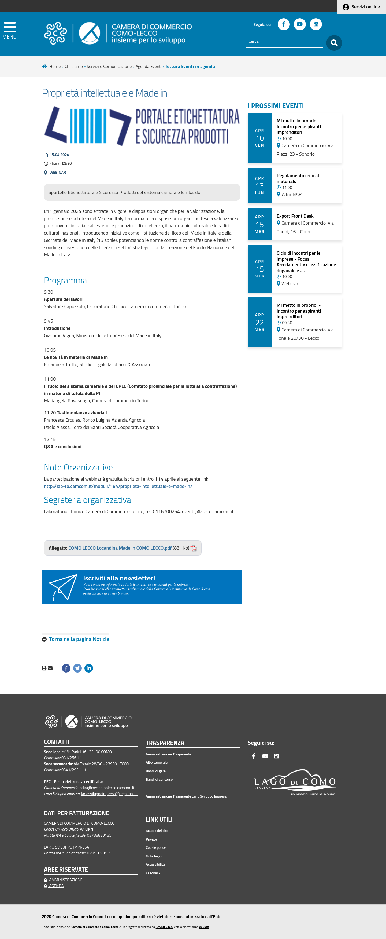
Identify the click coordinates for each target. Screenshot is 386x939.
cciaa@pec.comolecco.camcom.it (107, 788)
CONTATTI (56, 741)
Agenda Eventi (149, 66)
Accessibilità (155, 864)
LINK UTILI (159, 820)
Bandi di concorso (159, 779)
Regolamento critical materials (298, 178)
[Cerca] (284, 41)
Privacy (151, 839)
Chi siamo (74, 66)
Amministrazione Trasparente (168, 754)
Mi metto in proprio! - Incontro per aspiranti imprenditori (299, 126)
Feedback (153, 873)
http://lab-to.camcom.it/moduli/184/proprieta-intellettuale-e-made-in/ (118, 486)
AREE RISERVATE (66, 869)
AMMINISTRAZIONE (63, 880)
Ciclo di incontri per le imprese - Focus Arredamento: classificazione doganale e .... (306, 261)
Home (55, 66)
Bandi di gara (156, 771)
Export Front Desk (295, 216)
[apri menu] (19, 34)
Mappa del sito (157, 830)
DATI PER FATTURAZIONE (76, 813)
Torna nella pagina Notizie (79, 639)
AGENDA (54, 886)
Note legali (154, 856)
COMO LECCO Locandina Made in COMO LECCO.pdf (120, 547)
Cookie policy (156, 847)
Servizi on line (365, 6)
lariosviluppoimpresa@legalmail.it (109, 794)
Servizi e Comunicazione (109, 66)
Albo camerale (157, 762)
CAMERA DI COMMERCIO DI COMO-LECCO (79, 823)
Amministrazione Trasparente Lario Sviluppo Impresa (186, 796)
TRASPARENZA (165, 743)
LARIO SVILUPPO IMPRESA (66, 847)
